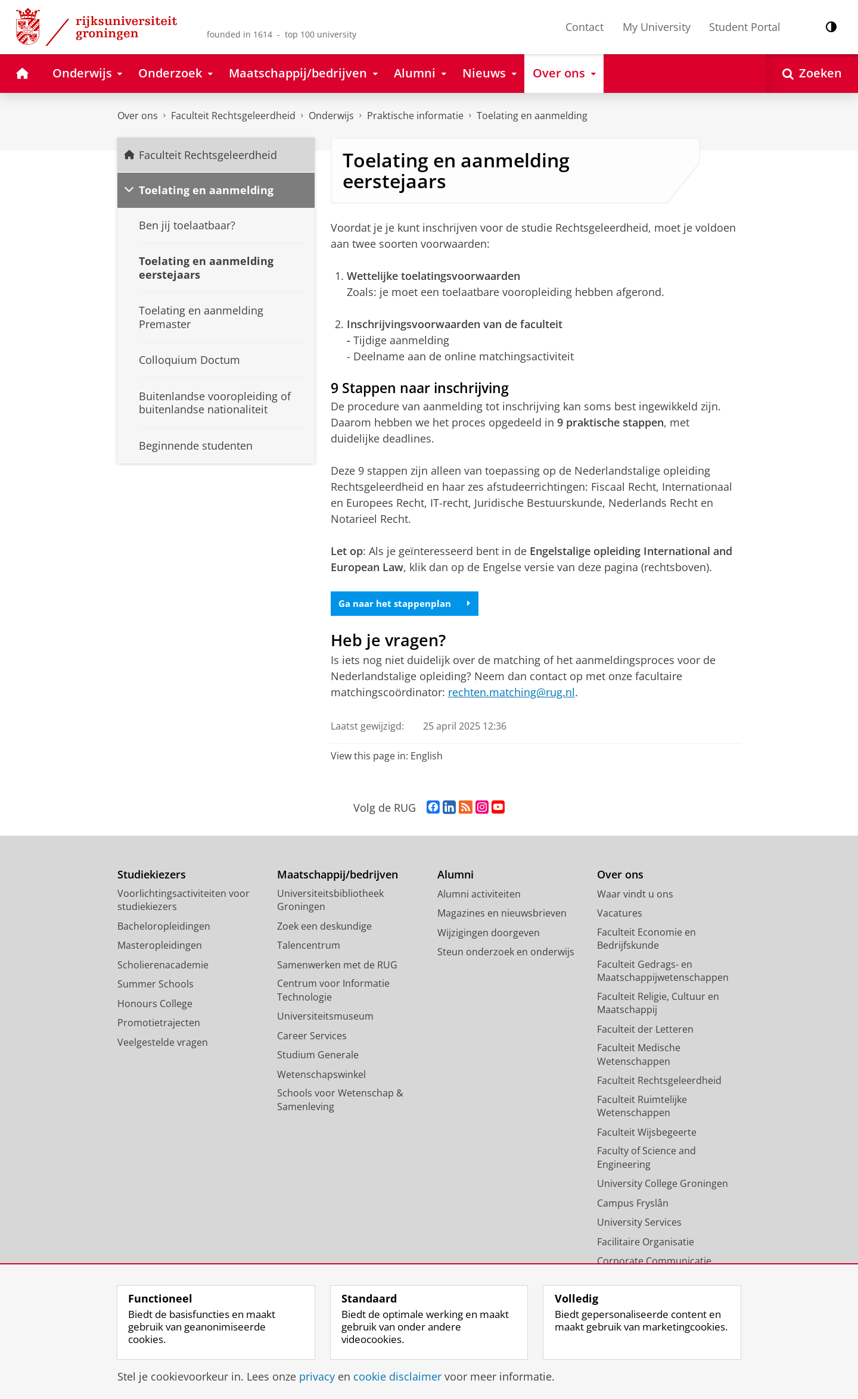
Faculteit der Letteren (645, 1030)
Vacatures (619, 914)
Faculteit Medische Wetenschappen (638, 1056)
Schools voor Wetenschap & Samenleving (340, 1101)
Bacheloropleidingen (163, 927)
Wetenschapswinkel (321, 1076)
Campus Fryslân (633, 1204)
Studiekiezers (151, 876)
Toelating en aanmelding (532, 115)
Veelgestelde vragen (162, 1044)
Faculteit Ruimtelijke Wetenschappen (642, 1108)
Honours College (154, 1005)
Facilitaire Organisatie (645, 1243)
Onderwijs (331, 115)
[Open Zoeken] (812, 73)
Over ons (137, 115)
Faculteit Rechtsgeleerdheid (233, 115)
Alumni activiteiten (479, 895)
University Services (639, 1223)
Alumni (455, 876)
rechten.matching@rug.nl (511, 694)
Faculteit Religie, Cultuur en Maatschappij (658, 1005)
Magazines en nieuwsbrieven (502, 914)
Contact (584, 27)
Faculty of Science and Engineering (646, 1159)
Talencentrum (308, 947)
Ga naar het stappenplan (408, 603)
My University (657, 27)
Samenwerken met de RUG (337, 966)
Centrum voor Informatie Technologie (333, 992)
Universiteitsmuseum (325, 1017)
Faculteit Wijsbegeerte (647, 1134)
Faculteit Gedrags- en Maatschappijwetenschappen (663, 972)
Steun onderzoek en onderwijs (505, 953)
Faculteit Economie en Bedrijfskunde (646, 940)
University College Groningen (662, 1185)
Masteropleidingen (159, 947)
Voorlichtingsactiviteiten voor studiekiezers (183, 902)
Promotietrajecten (158, 1024)
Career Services (312, 1037)
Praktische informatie (415, 115)
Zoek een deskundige (324, 927)
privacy (317, 1376)
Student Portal (745, 27)
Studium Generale (318, 1056)
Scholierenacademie (163, 966)
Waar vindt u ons (635, 895)
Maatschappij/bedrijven (337, 876)
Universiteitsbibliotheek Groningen (330, 902)
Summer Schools (155, 985)
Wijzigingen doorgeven (488, 934)
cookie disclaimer (397, 1376)
